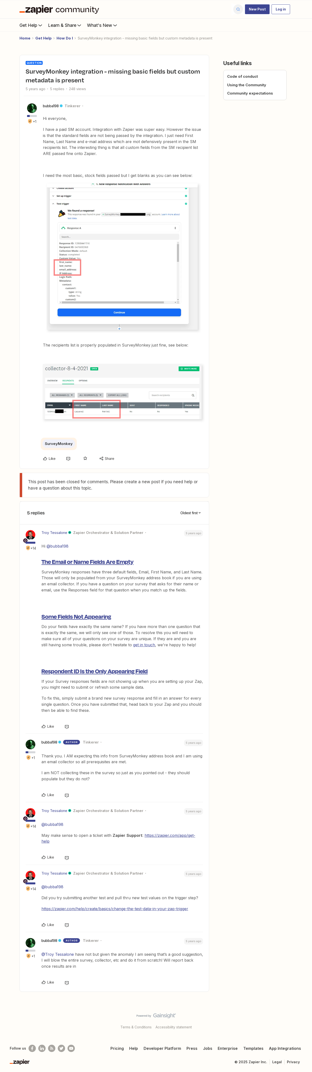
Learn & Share (65, 25)
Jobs (207, 1048)
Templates (253, 1048)
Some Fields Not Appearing (76, 616)
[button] (257, 9)
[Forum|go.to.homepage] (60, 9)
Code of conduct (242, 76)
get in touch (144, 644)
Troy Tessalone (54, 532)
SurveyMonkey (59, 443)
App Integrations (285, 1048)
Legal (277, 1062)
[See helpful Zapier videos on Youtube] (71, 1048)
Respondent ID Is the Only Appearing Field (94, 670)
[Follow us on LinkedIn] (42, 1048)
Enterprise (228, 1048)
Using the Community (246, 85)
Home (25, 38)
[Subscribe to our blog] (51, 1048)
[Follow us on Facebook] (32, 1048)
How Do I (65, 38)
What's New (102, 25)
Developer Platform (162, 1048)
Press (191, 1048)
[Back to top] (302, 1020)
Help (133, 1048)
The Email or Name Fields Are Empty (87, 561)
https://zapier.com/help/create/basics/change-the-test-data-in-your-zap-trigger (114, 908)
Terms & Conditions (136, 1027)
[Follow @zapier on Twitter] (61, 1048)
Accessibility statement (174, 1027)
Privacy (293, 1062)
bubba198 (51, 106)
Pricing (117, 1048)
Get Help (31, 25)
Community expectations (250, 93)
